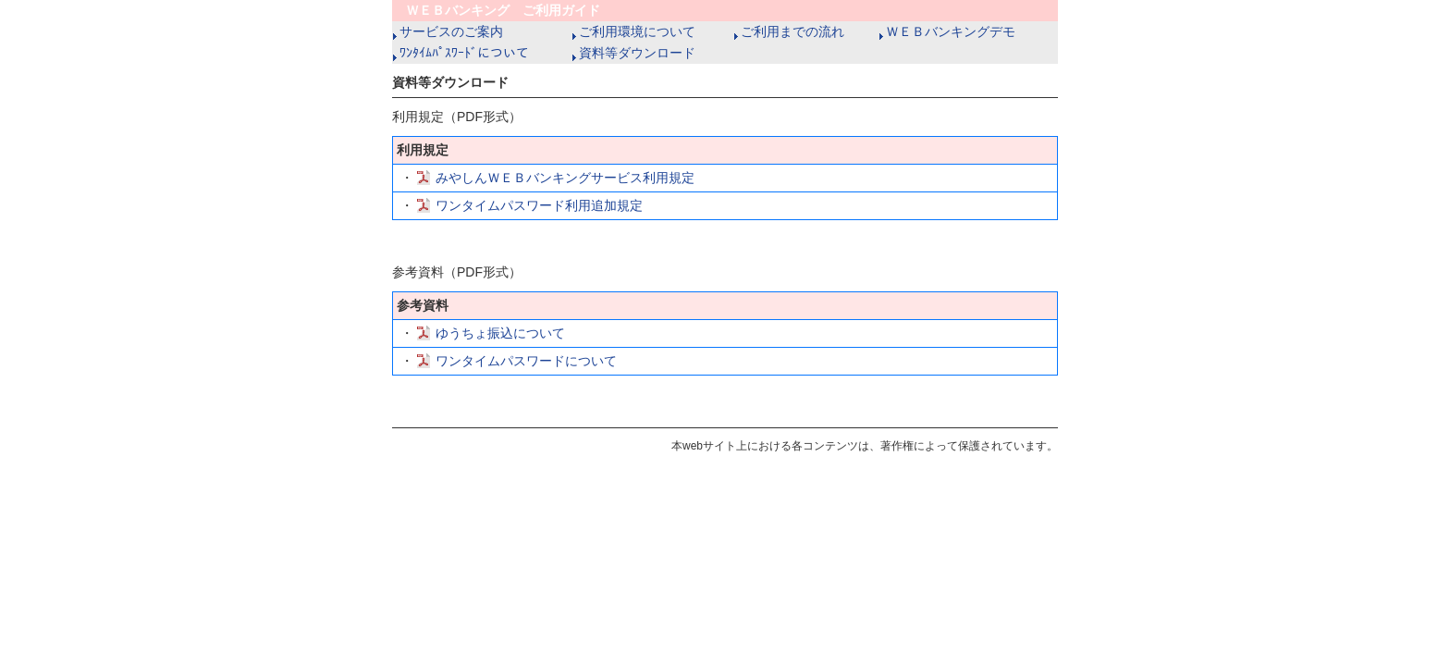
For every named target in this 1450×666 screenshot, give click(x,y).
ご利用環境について (633, 31)
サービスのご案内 (448, 31)
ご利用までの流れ (789, 31)
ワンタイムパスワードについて (526, 360)
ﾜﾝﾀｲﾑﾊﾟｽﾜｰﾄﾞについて (461, 52)
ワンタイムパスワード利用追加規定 (539, 205)
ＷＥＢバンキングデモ (947, 31)
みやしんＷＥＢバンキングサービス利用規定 (565, 177)
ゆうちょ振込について (500, 333)
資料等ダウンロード (633, 52)
